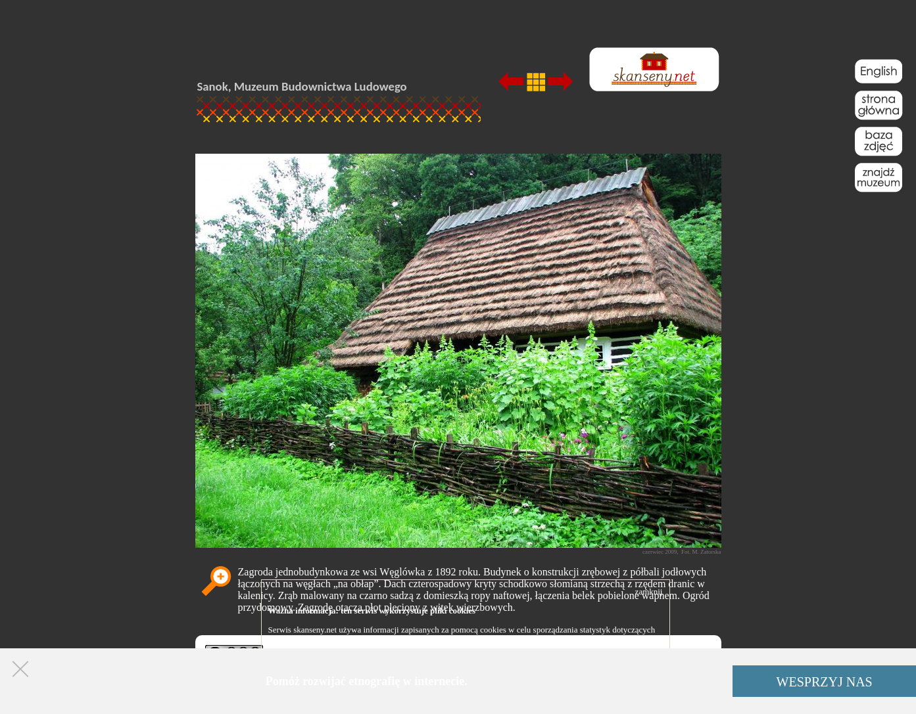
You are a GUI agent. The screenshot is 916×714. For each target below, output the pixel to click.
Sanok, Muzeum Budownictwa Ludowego (302, 86)
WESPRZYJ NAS (825, 682)
